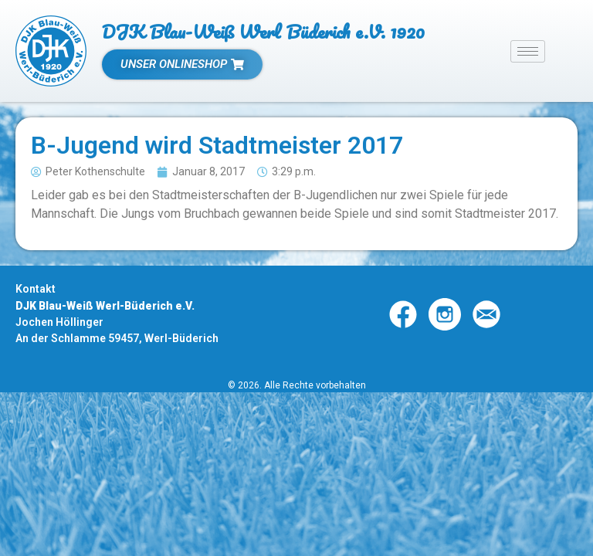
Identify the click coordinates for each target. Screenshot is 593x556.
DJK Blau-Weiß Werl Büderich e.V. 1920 (263, 31)
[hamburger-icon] (527, 51)
